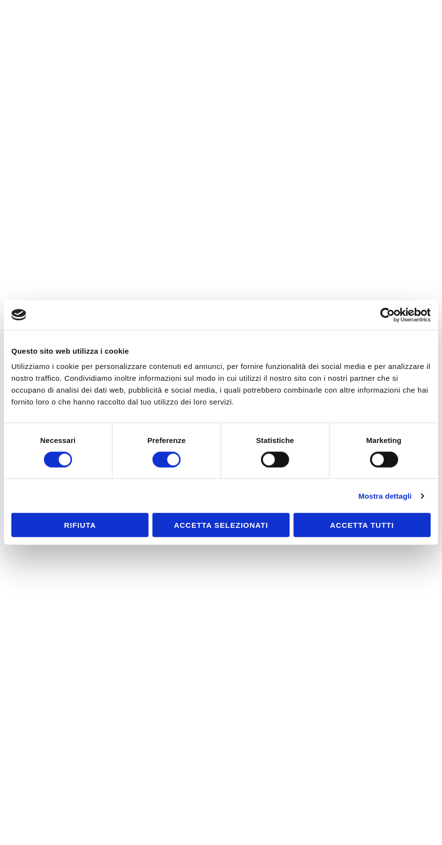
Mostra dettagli (384, 495)
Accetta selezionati (221, 525)
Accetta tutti (362, 525)
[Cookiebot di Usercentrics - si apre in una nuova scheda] (387, 314)
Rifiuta (80, 525)
